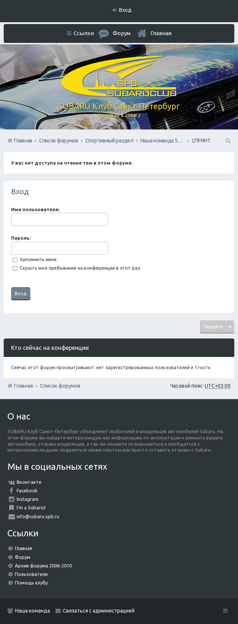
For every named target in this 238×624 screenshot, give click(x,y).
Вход (20, 191)
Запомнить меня (35, 259)
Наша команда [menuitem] (32, 611)
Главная (160, 33)
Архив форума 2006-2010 (43, 565)
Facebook (27, 490)
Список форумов (60, 386)
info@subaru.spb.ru (38, 516)
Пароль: (21, 237)
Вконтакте (29, 482)
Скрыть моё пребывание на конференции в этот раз (76, 267)
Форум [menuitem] (121, 33)
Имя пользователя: (35, 209)
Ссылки (84, 33)
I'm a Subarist (31, 507)
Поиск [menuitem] (228, 140)
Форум (22, 557)
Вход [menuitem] (125, 10)
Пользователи (31, 574)
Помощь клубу (31, 582)
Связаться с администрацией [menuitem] (99, 611)
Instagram (27, 499)
